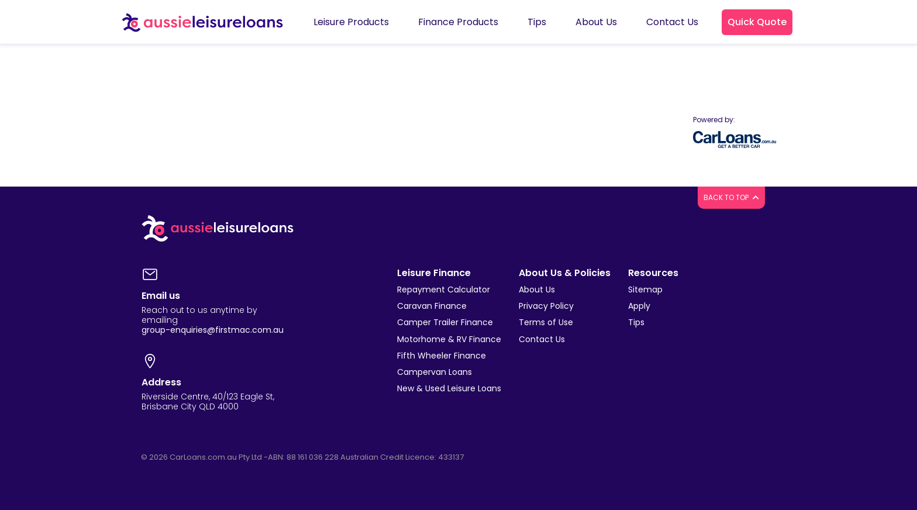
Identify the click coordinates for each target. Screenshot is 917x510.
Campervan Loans (434, 372)
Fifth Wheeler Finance (441, 355)
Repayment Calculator (443, 289)
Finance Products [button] (458, 22)
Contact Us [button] (672, 22)
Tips (636, 322)
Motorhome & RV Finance (449, 339)
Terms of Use (546, 322)
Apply (639, 306)
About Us (537, 289)
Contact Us (542, 339)
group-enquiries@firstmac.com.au (213, 330)
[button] (757, 22)
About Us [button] (596, 22)
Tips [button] (537, 22)
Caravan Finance (432, 306)
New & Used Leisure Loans (449, 388)
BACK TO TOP (731, 197)
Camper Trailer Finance (445, 322)
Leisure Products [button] (351, 22)
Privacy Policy (546, 306)
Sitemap (645, 289)
